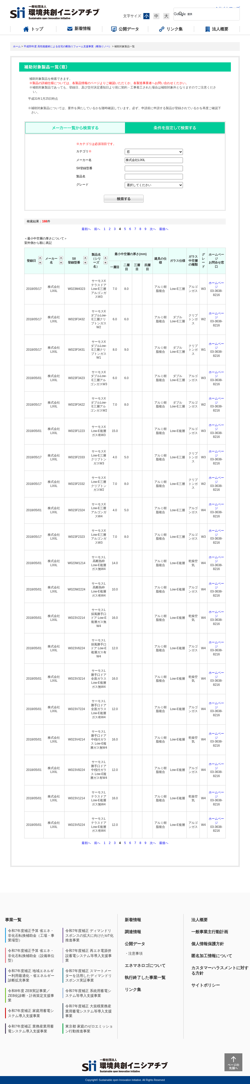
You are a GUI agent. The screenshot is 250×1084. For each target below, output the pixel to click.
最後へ (163, 229)
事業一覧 (13, 920)
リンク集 (133, 989)
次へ (153, 229)
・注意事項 (134, 953)
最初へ (87, 229)
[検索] (202, 14)
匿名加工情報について (211, 956)
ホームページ (216, 285)
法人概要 (199, 920)
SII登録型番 (84, 168)
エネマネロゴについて (145, 965)
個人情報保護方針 (207, 944)
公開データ (135, 944)
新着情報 (133, 920)
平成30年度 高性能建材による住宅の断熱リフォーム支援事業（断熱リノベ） (67, 46)
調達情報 (133, 932)
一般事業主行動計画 (209, 932)
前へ (97, 229)
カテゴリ (84, 151)
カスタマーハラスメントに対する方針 (219, 970)
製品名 (80, 176)
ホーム (17, 46)
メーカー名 (84, 160)
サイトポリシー (205, 985)
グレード (82, 184)
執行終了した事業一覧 (145, 977)
